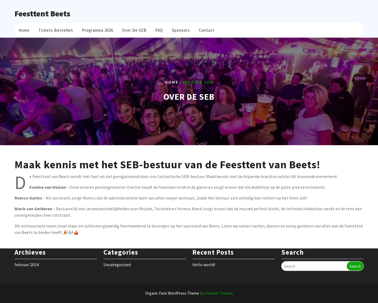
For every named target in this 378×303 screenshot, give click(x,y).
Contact (206, 29)
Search (355, 261)
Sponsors (181, 29)
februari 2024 (27, 259)
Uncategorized (117, 259)
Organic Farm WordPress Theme (189, 293)
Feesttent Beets (42, 13)
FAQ (159, 29)
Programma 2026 (97, 29)
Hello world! (203, 259)
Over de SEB (134, 29)
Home (24, 29)
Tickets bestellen (56, 29)
